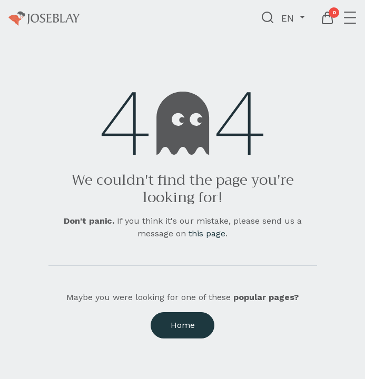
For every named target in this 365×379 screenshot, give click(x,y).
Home (183, 325)
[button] (268, 18)
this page (207, 233)
